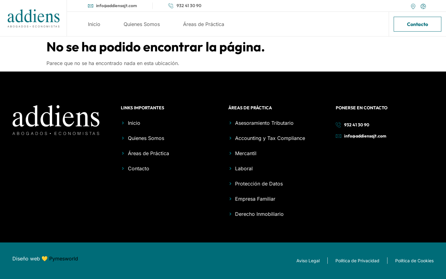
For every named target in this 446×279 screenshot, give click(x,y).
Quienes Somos (142, 24)
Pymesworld (63, 258)
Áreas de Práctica (203, 24)
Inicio (94, 24)
